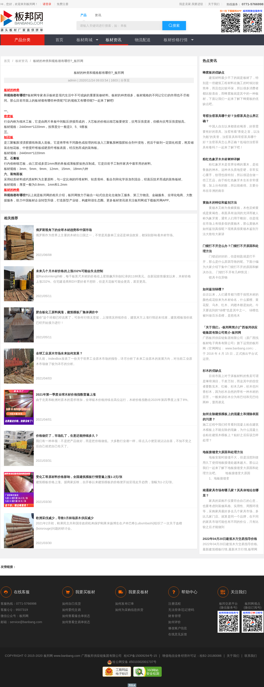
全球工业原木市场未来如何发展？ (59, 353)
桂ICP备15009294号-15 (140, 655)
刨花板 (8, 137)
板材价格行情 (178, 40)
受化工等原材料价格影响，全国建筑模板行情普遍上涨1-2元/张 (79, 477)
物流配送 (143, 40)
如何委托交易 (71, 609)
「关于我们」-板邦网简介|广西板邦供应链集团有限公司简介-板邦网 (230, 330)
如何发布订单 (124, 603)
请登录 (47, 4)
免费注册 (62, 4)
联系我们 (251, 655)
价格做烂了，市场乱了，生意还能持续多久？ (67, 435)
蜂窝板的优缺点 (213, 72)
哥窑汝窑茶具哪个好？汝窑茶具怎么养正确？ (231, 118)
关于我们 (214, 4)
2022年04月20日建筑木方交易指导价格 (230, 539)
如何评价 (174, 622)
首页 (59, 40)
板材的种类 (11, 90)
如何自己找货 (71, 603)
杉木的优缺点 (212, 370)
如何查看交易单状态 (76, 622)
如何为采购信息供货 (129, 609)
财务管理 (174, 616)
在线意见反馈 (177, 634)
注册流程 (174, 603)
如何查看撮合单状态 (76, 616)
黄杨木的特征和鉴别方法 (220, 202)
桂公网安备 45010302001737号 (131, 662)
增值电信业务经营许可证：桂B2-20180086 (191, 655)
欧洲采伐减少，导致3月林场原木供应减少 (65, 518)
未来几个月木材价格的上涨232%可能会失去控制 (69, 271)
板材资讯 (114, 40)
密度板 (8, 116)
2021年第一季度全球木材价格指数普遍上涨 (66, 394)
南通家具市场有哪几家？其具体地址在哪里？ (231, 492)
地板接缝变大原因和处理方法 (223, 452)
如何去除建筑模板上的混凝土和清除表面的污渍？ (231, 416)
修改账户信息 (177, 628)
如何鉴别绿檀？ (213, 289)
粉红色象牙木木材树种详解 (221, 159)
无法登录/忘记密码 (181, 609)
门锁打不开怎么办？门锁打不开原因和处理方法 (231, 248)
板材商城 (87, 40)
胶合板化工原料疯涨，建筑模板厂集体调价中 (67, 312)
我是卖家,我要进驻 (191, 4)
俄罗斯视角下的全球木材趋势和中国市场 (64, 230)
